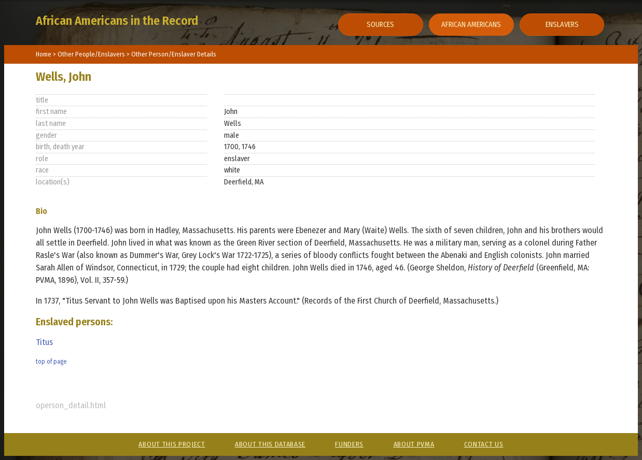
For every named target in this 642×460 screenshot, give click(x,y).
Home (43, 54)
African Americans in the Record (117, 20)
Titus (44, 342)
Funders (349, 444)
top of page (51, 361)
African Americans (471, 24)
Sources (380, 24)
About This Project (171, 444)
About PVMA (414, 444)
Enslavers (562, 24)
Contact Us (484, 444)
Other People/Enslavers (92, 54)
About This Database (270, 444)
